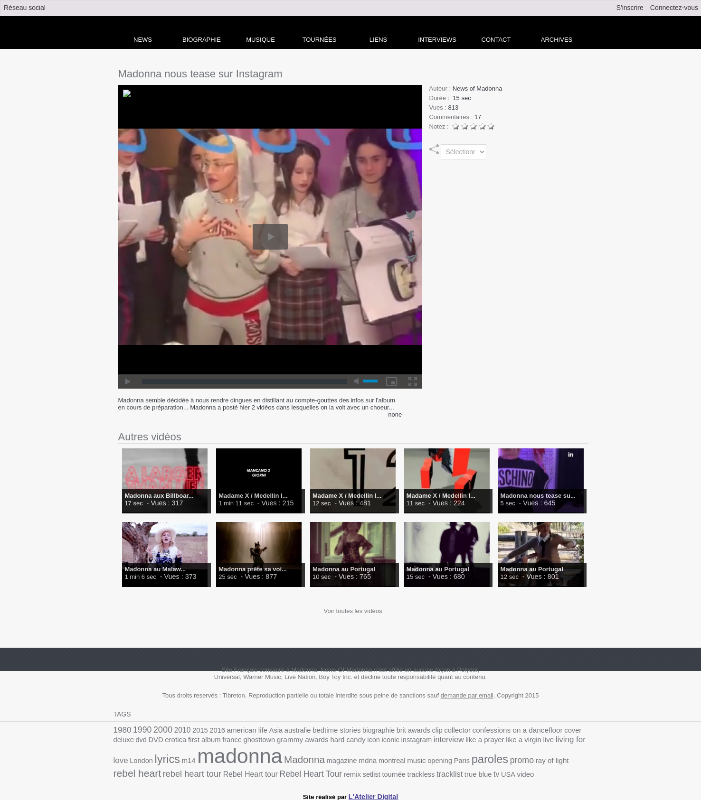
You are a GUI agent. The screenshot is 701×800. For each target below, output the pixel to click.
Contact (496, 39)
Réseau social (25, 7)
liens (378, 39)
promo (409, 759)
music (313, 760)
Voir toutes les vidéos (353, 610)
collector (427, 730)
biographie (355, 730)
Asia (262, 730)
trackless (274, 771)
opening (334, 760)
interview (372, 740)
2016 (208, 730)
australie (282, 730)
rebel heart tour (525, 759)
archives (556, 39)
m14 (567, 740)
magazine (244, 760)
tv (342, 771)
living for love (491, 740)
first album (149, 740)
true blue (326, 771)
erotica (123, 740)
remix (211, 771)
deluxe (551, 730)
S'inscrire (630, 7)
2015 (193, 730)
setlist (229, 771)
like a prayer (405, 740)
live (463, 740)
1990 (140, 730)
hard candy (280, 740)
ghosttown (199, 740)
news (142, 39)
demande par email (467, 695)
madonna (152, 756)
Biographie (201, 39)
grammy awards (238, 740)
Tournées (320, 39)
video (370, 771)
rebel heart (475, 759)
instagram (343, 740)
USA (353, 771)
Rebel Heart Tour (173, 771)
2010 (176, 730)
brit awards (387, 730)
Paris (354, 760)
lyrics (548, 739)
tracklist (300, 771)
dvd (567, 730)
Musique (260, 39)
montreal (290, 760)
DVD (580, 730)
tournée (249, 771)
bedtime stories (317, 730)
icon (303, 740)
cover (532, 730)
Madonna (210, 759)
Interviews (437, 39)
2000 (158, 729)
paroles (380, 759)
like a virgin (440, 740)
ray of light (437, 760)
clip (409, 730)
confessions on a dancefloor (482, 730)
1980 (122, 730)
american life (235, 730)
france (174, 740)
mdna (268, 760)
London (524, 740)
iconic (319, 740)
